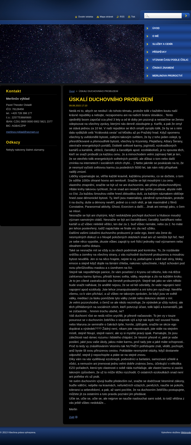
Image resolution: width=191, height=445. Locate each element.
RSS (122, 16)
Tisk (133, 16)
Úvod (72, 91)
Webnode (186, 432)
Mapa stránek (106, 16)
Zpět (71, 417)
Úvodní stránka (85, 16)
